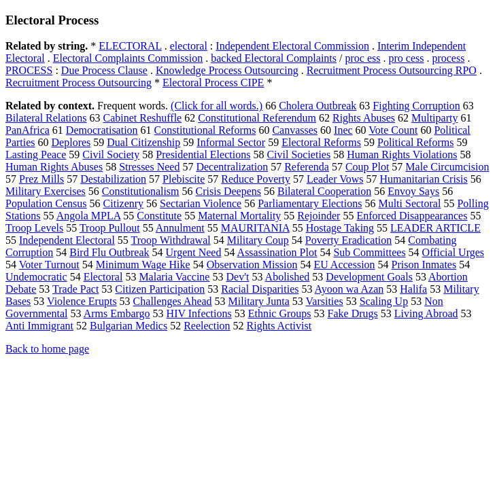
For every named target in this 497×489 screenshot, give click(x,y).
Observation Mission (252, 264)
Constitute (159, 215)
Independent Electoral (67, 240)
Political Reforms (415, 142)
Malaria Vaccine (174, 277)
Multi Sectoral (409, 203)
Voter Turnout (49, 264)
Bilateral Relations (46, 118)
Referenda (306, 167)
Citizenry (123, 203)
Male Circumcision (447, 167)
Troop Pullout (110, 228)
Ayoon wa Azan (349, 289)
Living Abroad (426, 313)
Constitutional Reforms (205, 130)
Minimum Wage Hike (143, 264)
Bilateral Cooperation (324, 191)
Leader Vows (335, 179)
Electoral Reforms (321, 142)
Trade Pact (75, 289)
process (448, 58)
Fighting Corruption (416, 105)
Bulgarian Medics (128, 325)
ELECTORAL (130, 46)
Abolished (287, 277)
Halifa (413, 289)
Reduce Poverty (255, 179)
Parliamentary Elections (310, 203)
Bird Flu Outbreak (109, 252)
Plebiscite (183, 179)
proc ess (362, 58)
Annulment (180, 228)
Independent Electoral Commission (292, 46)
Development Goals (369, 277)
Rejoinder (318, 215)
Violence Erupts (82, 301)
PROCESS (28, 70)
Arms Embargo (117, 313)
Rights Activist (279, 325)
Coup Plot (367, 167)
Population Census (46, 203)
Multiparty (434, 118)
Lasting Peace (35, 154)
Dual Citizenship (143, 142)
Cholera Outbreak (317, 105)
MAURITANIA (255, 228)
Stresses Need (149, 167)
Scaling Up (384, 301)
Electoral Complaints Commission (128, 58)
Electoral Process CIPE (213, 82)
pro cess (406, 58)
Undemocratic (36, 277)
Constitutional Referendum (257, 118)
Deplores (71, 142)
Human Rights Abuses (54, 167)
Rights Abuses (363, 118)
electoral (188, 46)
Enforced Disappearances (411, 215)
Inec (343, 130)
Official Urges (453, 252)
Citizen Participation (160, 289)
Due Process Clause (104, 70)
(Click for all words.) (216, 105)
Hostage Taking (340, 228)
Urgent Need (194, 252)
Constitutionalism (140, 191)
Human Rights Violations (402, 154)
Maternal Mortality (239, 215)
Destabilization (113, 179)
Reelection (207, 325)
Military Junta (259, 301)
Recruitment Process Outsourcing (78, 82)
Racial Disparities (259, 289)
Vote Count (393, 130)
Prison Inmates (424, 264)
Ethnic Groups (279, 313)
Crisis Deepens (228, 191)
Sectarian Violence (200, 203)
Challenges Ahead (172, 301)
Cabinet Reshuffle (142, 118)
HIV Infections (199, 313)
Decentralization (232, 167)
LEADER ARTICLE (435, 228)
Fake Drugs (353, 313)
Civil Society (110, 154)
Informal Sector (230, 142)
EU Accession (344, 264)
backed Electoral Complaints (274, 58)
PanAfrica (27, 130)
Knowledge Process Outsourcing (227, 70)
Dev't (237, 277)
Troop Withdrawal (171, 240)
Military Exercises (45, 191)
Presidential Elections (203, 154)
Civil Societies (298, 154)
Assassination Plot (277, 252)
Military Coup (258, 240)
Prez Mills (41, 179)
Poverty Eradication (348, 240)
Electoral (103, 277)
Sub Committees (369, 252)
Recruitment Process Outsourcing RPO (392, 70)
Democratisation (102, 130)
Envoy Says (413, 191)
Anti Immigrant (39, 325)
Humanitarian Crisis (423, 179)
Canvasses (295, 130)
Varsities (324, 301)
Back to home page (47, 349)
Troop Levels (34, 228)
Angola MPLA (88, 215)
